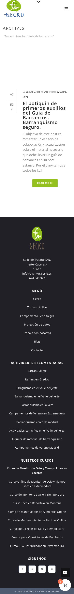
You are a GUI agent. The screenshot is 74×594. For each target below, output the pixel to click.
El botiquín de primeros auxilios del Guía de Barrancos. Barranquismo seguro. (44, 115)
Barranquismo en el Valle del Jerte (37, 396)
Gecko (37, 299)
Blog (46, 91)
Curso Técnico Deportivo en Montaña (37, 503)
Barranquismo (37, 371)
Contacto (37, 350)
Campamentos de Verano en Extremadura (37, 413)
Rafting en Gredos (37, 379)
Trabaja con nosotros (37, 333)
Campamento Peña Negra (37, 316)
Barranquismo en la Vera (37, 405)
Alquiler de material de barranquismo (37, 439)
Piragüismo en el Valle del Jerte (37, 388)
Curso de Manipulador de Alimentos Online (37, 512)
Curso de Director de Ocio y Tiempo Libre (37, 529)
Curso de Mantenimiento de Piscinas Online (37, 520)
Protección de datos (37, 324)
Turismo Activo (37, 307)
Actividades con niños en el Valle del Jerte (37, 430)
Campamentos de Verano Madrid (37, 447)
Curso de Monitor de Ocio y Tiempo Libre (37, 494)
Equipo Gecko (33, 91)
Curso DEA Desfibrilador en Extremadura (37, 546)
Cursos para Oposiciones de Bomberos (37, 537)
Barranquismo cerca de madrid (37, 422)
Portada (23, 46)
